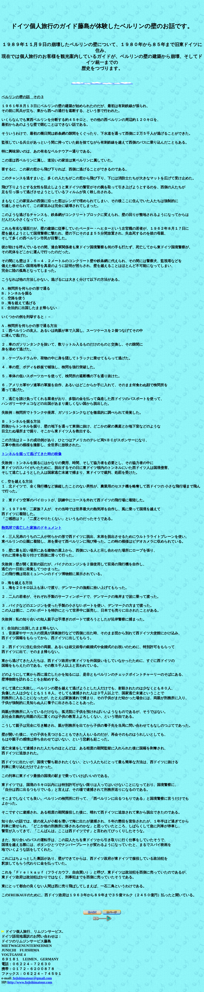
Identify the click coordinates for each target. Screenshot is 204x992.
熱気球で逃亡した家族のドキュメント (31, 528)
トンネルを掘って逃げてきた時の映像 (31, 454)
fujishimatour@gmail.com (32, 978)
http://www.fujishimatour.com (29, 982)
